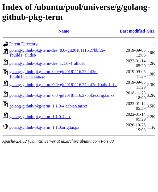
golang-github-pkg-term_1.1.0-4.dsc (40, 116)
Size (151, 31)
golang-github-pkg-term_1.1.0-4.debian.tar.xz (48, 106)
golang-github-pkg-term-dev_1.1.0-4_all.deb (47, 63)
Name (64, 31)
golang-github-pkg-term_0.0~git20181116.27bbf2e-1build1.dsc (63, 84)
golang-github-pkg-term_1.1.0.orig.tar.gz (44, 127)
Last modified (132, 31)
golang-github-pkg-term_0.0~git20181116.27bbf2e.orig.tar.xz (61, 95)
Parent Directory (23, 44)
